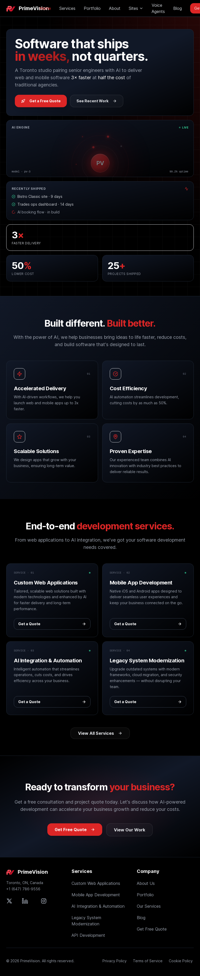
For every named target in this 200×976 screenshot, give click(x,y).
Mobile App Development (96, 894)
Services (67, 8)
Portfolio (92, 8)
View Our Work (129, 829)
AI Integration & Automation (98, 906)
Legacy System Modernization (86, 920)
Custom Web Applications (96, 883)
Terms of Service (148, 961)
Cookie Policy (181, 961)
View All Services (100, 733)
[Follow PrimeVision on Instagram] (43, 901)
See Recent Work (96, 101)
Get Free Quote (75, 829)
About (114, 8)
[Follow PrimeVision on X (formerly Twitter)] (9, 901)
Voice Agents (158, 8)
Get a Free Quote (41, 101)
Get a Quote (52, 624)
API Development (88, 935)
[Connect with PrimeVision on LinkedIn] (25, 901)
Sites (136, 8)
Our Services (149, 906)
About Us (146, 883)
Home (45, 8)
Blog (177, 8)
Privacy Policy (114, 961)
